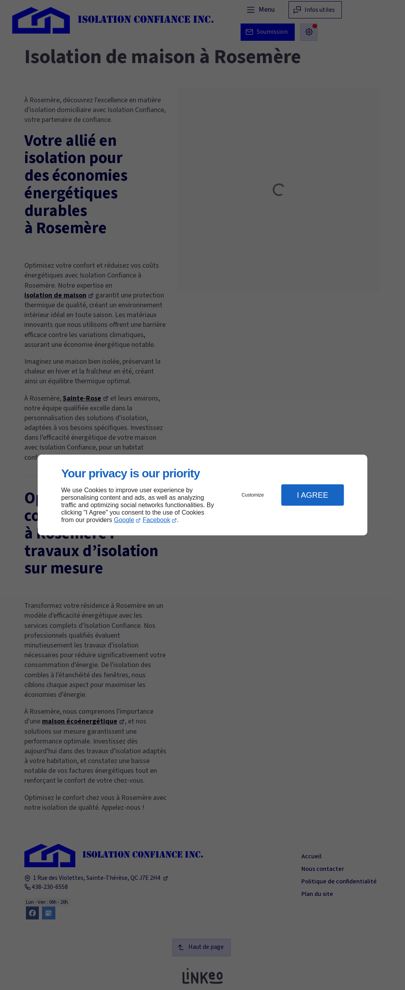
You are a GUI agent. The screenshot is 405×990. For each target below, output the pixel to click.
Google (124, 520)
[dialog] (202, 495)
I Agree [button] (312, 495)
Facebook (156, 520)
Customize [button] (253, 495)
